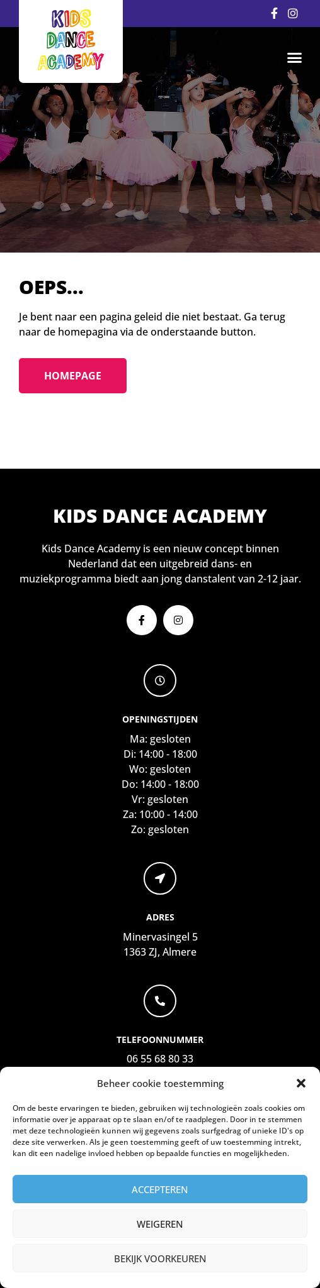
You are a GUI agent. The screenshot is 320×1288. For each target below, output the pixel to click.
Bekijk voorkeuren (160, 1258)
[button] (301, 1083)
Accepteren (160, 1189)
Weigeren (160, 1224)
